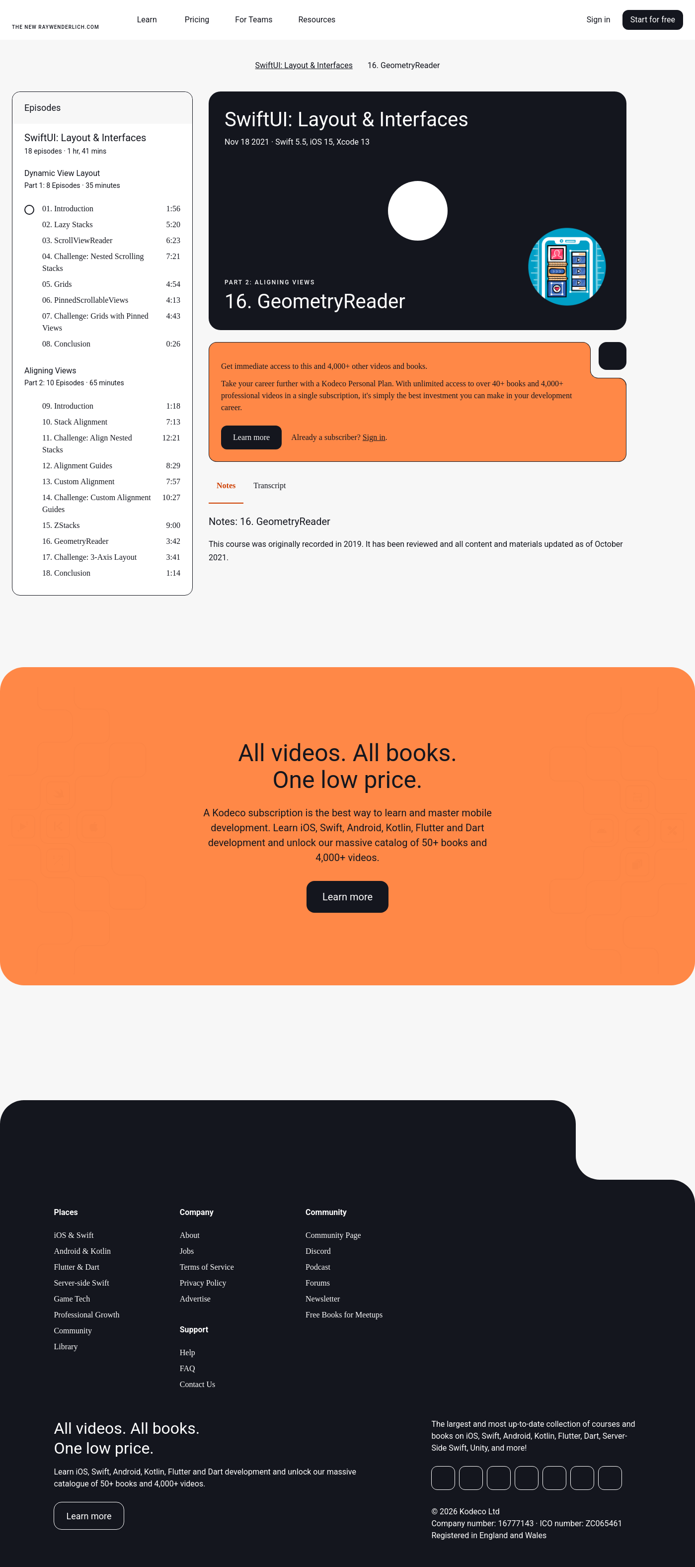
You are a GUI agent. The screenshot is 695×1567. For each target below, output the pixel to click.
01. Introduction (67, 208)
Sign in (599, 19)
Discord (318, 1251)
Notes (226, 485)
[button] (151, 20)
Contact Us (198, 1384)
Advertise (195, 1299)
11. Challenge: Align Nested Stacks (87, 444)
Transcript (269, 485)
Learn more (251, 437)
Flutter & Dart (76, 1267)
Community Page (333, 1235)
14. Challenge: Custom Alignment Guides (96, 503)
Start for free (652, 19)
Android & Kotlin (82, 1251)
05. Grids (57, 284)
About (190, 1235)
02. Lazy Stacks (67, 224)
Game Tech (72, 1299)
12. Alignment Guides (77, 465)
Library (65, 1346)
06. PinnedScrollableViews (85, 300)
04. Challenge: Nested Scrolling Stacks (93, 262)
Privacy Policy (203, 1283)
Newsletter (323, 1299)
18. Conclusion (66, 573)
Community (72, 1330)
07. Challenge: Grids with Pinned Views (95, 322)
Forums (318, 1283)
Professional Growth (86, 1314)
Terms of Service (207, 1267)
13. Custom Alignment (78, 481)
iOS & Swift (73, 1235)
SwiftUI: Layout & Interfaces (304, 65)
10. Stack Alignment (74, 422)
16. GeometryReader (75, 541)
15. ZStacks (61, 525)
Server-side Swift (81, 1283)
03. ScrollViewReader (77, 240)
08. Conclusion (66, 344)
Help (187, 1352)
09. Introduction (67, 406)
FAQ (187, 1368)
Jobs (187, 1251)
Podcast (318, 1267)
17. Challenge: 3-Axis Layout (89, 557)
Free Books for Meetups (344, 1314)
